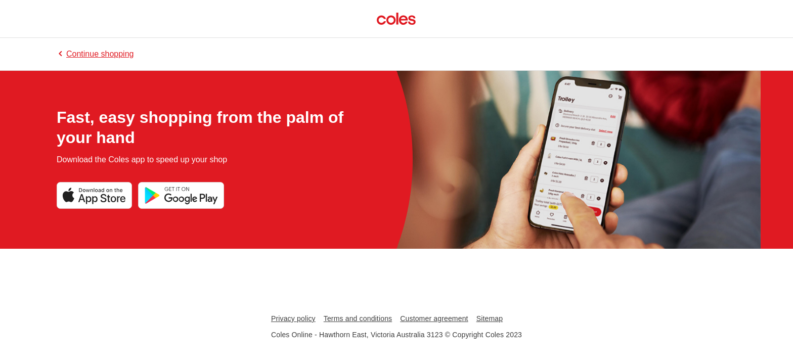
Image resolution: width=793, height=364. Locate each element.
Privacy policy (293, 318)
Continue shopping (95, 54)
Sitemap (489, 318)
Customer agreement (434, 318)
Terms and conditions (358, 318)
